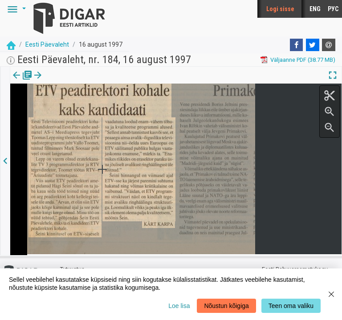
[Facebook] (296, 45)
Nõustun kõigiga (226, 305)
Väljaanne (22, 81)
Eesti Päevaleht (47, 44)
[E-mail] (328, 45)
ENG (315, 8)
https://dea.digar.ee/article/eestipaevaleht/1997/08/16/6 (84, 105)
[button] (15, 8)
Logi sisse (280, 8)
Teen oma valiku (291, 305)
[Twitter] (312, 45)
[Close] (331, 294)
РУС (333, 8)
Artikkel (62, 81)
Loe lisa (179, 305)
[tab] (22, 81)
